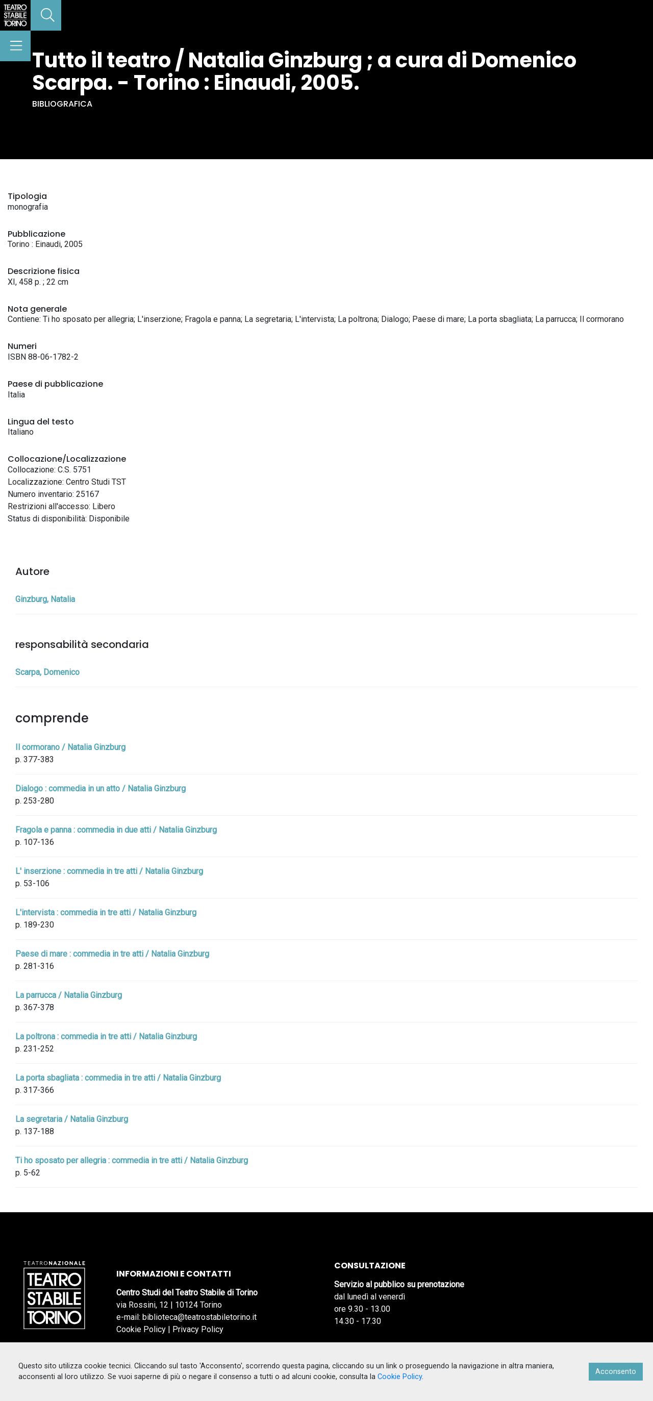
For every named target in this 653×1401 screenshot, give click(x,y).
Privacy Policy (197, 1329)
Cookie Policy (141, 1329)
